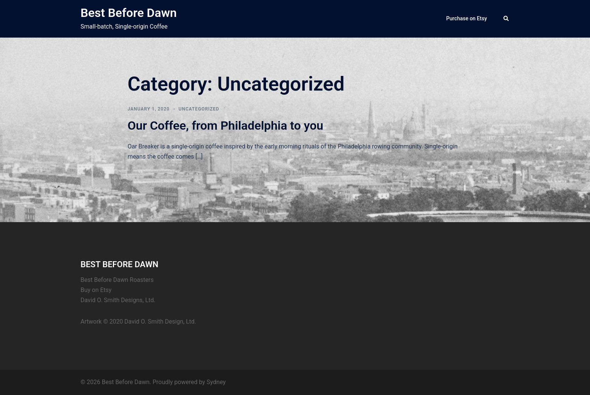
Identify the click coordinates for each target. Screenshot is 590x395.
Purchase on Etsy (466, 18)
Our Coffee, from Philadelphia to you (225, 125)
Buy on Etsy (96, 290)
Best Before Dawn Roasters (117, 279)
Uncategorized (199, 109)
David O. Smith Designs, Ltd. (118, 300)
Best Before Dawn (129, 13)
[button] (506, 19)
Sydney (216, 382)
